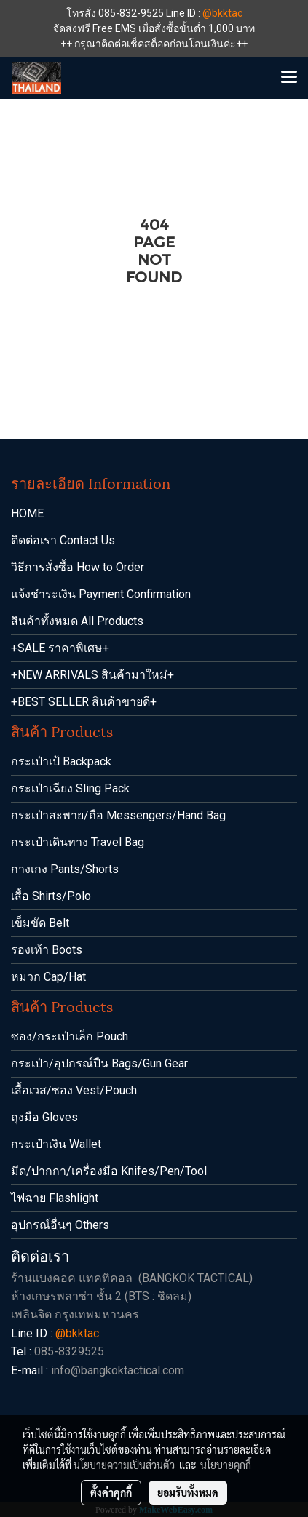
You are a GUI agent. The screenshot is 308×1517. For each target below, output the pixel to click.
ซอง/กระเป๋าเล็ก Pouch (69, 1036)
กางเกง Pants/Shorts (65, 869)
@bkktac (222, 13)
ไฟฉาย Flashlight (54, 1198)
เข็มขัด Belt (40, 923)
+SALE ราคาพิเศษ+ (60, 648)
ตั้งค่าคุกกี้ (111, 1492)
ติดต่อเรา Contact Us (63, 540)
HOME (27, 513)
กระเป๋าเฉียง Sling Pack (70, 788)
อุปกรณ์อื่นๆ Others (60, 1225)
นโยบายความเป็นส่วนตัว (124, 1464)
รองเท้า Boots (46, 950)
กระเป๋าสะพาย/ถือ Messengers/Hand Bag (118, 815)
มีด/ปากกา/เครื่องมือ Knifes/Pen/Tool (109, 1171)
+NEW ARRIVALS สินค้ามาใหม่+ (92, 675)
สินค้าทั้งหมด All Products (77, 621)
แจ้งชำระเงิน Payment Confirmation (101, 594)
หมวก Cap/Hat (48, 977)
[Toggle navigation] (289, 78)
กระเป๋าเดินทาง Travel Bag (77, 842)
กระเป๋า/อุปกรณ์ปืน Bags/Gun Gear (99, 1063)
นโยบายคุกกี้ (225, 1464)
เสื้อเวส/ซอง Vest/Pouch (74, 1090)
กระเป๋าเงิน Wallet (56, 1144)
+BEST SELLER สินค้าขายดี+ (84, 702)
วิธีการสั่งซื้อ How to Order (77, 567)
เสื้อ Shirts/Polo (51, 896)
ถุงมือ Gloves (44, 1117)
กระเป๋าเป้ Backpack (61, 761)
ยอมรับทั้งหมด (187, 1492)
